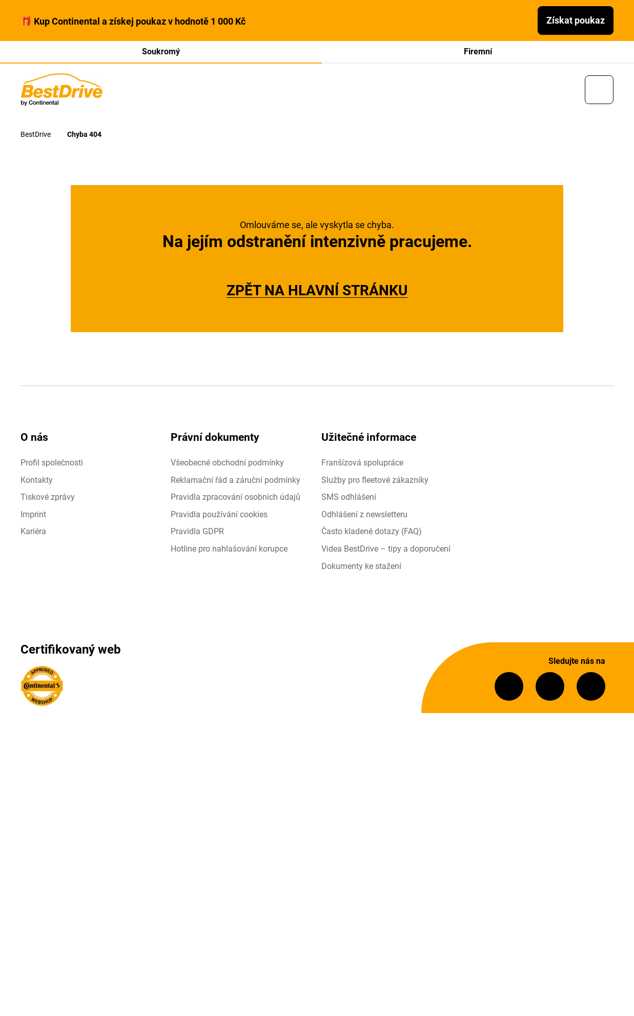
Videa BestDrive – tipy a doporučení (386, 550)
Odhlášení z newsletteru (364, 515)
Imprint (33, 515)
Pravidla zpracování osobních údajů (235, 498)
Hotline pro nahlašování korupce (229, 550)
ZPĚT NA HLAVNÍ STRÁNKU (317, 291)
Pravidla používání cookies (219, 515)
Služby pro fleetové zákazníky (374, 480)
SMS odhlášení (348, 498)
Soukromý (161, 51)
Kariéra (33, 532)
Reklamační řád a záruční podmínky (235, 480)
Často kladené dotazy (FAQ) (371, 532)
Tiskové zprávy (48, 498)
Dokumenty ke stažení (361, 567)
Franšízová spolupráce (362, 464)
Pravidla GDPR (197, 532)
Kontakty (37, 480)
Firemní (478, 51)
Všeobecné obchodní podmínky (227, 464)
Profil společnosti (52, 464)
